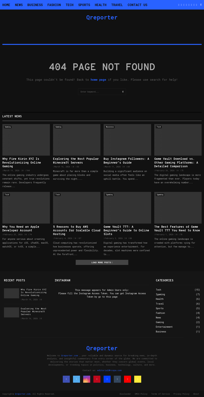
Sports (84, 5)
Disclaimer (125, 394)
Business (35, 5)
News (19, 5)
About (196, 394)
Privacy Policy (181, 394)
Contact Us (137, 5)
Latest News (12, 116)
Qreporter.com (69, 355)
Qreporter (102, 17)
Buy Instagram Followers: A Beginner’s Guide (126, 161)
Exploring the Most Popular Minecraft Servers (76, 161)
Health (100, 5)
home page (98, 79)
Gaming (8, 127)
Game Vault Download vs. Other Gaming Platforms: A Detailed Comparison (176, 162)
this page (111, 296)
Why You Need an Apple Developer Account (20, 228)
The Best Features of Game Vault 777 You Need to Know (177, 228)
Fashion (54, 5)
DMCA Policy (141, 394)
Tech (69, 5)
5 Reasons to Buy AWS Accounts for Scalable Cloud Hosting (76, 230)
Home (6, 5)
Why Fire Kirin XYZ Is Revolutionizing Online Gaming (21, 162)
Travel (117, 5)
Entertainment (164, 326)
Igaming (109, 195)
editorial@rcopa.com (109, 370)
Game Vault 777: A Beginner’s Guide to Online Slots (126, 230)
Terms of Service (160, 394)
